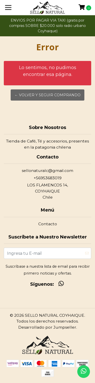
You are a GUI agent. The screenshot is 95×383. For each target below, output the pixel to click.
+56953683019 (48, 177)
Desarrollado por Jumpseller (47, 327)
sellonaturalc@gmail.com (47, 170)
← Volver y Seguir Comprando (47, 95)
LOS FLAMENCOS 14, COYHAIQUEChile (47, 191)
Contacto (47, 223)
